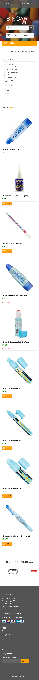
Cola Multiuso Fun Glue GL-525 (11, 488)
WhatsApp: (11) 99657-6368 (26, 1)
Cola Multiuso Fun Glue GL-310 (11, 440)
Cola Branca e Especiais (12, 72)
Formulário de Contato (7, 609)
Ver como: (6, 107)
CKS (8, 88)
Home (3, 51)
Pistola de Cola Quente (11, 69)
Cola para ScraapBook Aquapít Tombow (14, 296)
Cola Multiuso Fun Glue (11, 77)
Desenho (4, 639)
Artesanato (11, 51)
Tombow (8, 96)
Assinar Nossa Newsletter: (10, 658)
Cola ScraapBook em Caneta (13, 75)
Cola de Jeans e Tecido (11, 67)
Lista (13, 107)
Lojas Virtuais (23, 676)
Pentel (8, 90)
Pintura (3, 641)
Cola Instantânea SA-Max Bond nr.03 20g (15, 196)
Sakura (8, 93)
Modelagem (5, 647)
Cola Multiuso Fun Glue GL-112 (11, 388)
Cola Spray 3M (9, 64)
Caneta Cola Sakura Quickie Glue (12, 244)
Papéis (3, 649)
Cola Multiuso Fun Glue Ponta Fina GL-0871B (16, 536)
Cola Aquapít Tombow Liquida (11, 149)
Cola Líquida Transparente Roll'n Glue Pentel (15, 342)
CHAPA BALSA (10, 85)
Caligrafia (4, 644)
